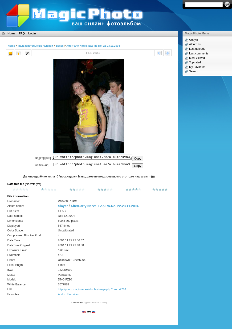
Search (193, 71)
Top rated (195, 62)
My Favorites (197, 67)
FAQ (22, 33)
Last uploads (197, 48)
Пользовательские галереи (35, 45)
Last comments (198, 53)
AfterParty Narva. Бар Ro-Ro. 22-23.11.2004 (93, 45)
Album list (195, 44)
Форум (193, 39)
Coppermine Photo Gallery (94, 304)
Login (32, 33)
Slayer (63, 207)
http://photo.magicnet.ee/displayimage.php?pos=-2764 (92, 290)
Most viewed (197, 58)
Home (11, 33)
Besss (59, 45)
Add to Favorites (68, 295)
